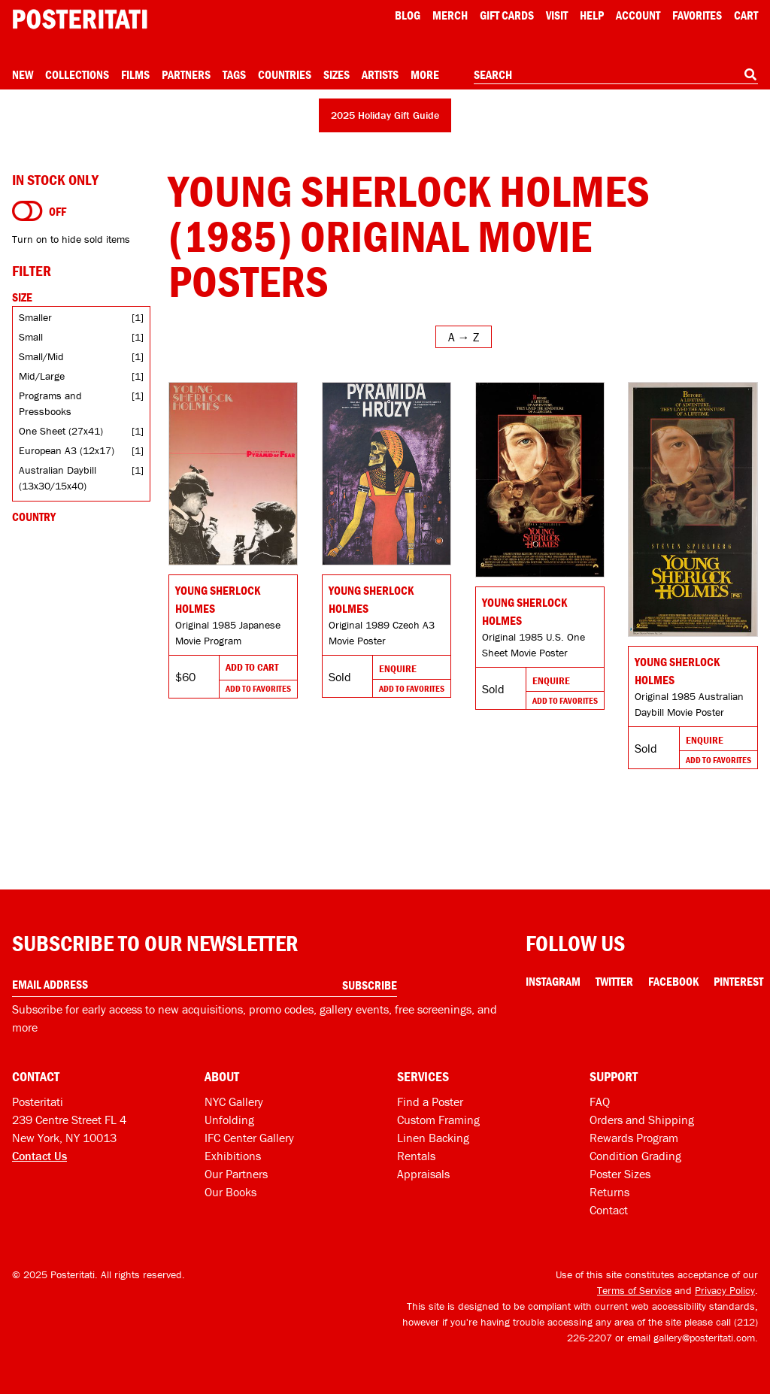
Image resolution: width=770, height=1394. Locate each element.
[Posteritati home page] (79, 19)
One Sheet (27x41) (61, 431)
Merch (450, 15)
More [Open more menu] (425, 74)
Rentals (416, 1155)
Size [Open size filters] (22, 297)
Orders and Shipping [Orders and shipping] (642, 1119)
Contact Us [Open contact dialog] (39, 1155)
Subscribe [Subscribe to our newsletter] (369, 984)
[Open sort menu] (463, 337)
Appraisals (423, 1173)
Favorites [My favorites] (697, 15)
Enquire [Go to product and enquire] (398, 668)
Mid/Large (42, 376)
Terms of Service (634, 1290)
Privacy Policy (725, 1290)
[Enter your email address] (204, 984)
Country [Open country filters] (34, 516)
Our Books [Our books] (230, 1191)
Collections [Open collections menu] (77, 74)
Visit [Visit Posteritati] (557, 15)
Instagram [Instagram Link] (553, 981)
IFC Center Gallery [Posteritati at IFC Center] (249, 1137)
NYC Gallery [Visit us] (234, 1101)
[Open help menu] (592, 15)
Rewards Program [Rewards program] (634, 1137)
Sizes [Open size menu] (336, 74)
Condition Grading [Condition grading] (635, 1155)
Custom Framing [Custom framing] (438, 1119)
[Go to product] (233, 473)
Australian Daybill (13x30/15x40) (57, 477)
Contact (609, 1209)
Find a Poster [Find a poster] (430, 1101)
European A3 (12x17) (66, 450)
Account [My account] (638, 15)
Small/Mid (41, 356)
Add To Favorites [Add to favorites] (258, 688)
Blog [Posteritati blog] (407, 15)
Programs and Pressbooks (50, 403)
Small (31, 337)
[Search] (750, 74)
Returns (609, 1191)
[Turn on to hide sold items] (27, 211)
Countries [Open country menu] (284, 74)
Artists (380, 74)
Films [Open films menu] (135, 74)
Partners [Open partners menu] (186, 74)
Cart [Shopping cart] (746, 15)
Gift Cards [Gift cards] (507, 15)
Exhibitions (233, 1155)
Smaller (35, 317)
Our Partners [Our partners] (236, 1173)
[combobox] (616, 75)
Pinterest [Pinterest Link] (738, 981)
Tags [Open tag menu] (234, 74)
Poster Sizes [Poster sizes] (620, 1173)
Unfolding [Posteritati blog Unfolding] (229, 1119)
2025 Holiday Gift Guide (385, 115)
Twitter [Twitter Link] (614, 981)
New (22, 74)
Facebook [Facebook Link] (673, 981)
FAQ (600, 1101)
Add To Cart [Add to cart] (252, 667)
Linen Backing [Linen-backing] (433, 1137)
